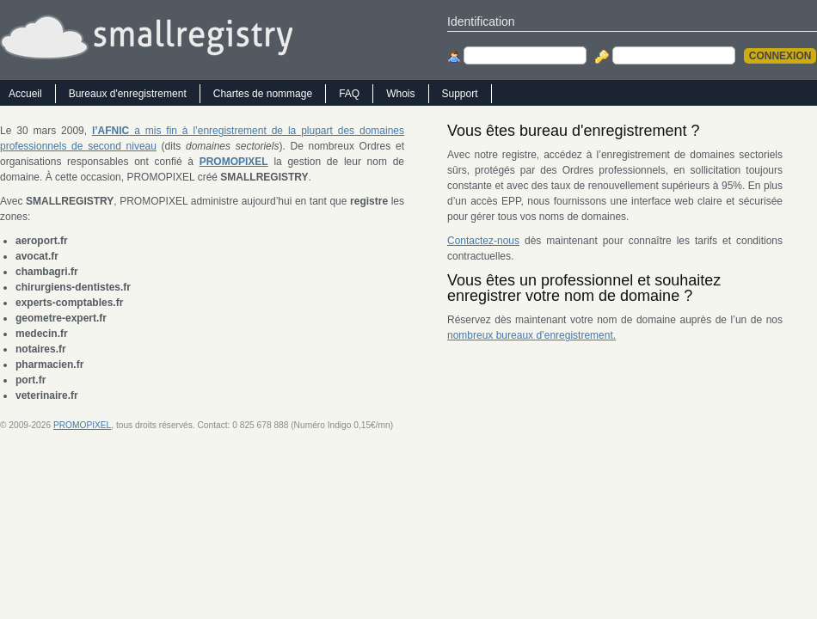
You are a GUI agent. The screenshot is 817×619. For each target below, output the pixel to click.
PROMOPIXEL (82, 425)
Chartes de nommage (262, 94)
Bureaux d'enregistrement (128, 94)
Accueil (25, 94)
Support (460, 94)
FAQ (349, 94)
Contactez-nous (483, 241)
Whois (400, 94)
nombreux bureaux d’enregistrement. (531, 335)
